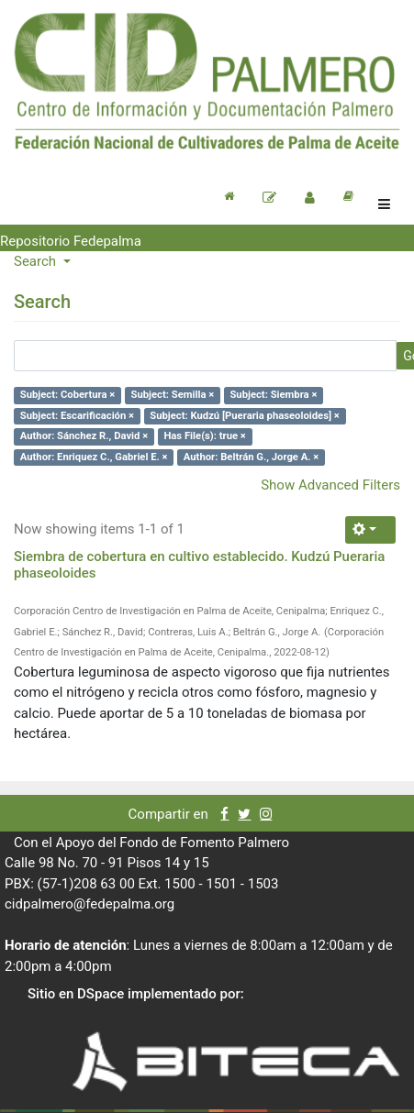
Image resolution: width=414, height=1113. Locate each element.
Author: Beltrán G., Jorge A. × (251, 457)
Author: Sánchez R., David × (84, 436)
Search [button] (37, 261)
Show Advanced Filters (330, 485)
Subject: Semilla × (173, 395)
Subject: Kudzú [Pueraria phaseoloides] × (245, 416)
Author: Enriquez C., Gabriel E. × (94, 457)
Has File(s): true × (204, 436)
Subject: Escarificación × (77, 416)
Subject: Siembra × (273, 395)
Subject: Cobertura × (68, 395)
